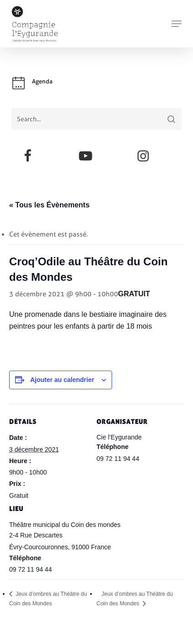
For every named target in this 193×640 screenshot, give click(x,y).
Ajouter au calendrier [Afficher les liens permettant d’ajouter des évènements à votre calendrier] (62, 379)
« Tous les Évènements (49, 205)
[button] (177, 23)
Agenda (42, 81)
